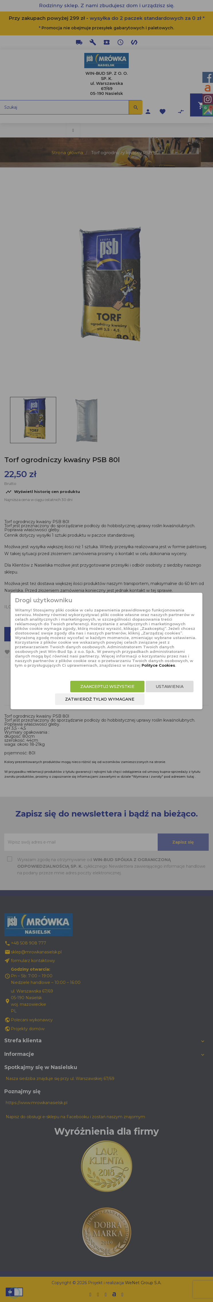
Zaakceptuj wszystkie (107, 686)
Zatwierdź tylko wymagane (99, 699)
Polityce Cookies (158, 665)
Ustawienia (169, 686)
